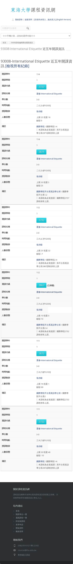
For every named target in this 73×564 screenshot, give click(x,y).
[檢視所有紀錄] (17, 65)
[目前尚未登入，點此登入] (45, 19)
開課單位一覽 (21, 514)
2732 (41, 220)
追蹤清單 (28, 19)
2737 (41, 87)
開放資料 (19, 528)
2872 (41, 353)
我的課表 (19, 19)
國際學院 (40, 126)
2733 (41, 422)
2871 (41, 152)
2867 (41, 285)
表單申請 (19, 524)
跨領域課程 (20, 521)
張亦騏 (39, 111)
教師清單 (19, 531)
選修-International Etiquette (49, 93)
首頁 (17, 511)
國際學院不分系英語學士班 (48, 191)
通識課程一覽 (21, 517)
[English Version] (63, 19)
